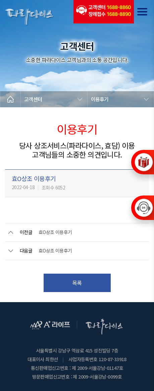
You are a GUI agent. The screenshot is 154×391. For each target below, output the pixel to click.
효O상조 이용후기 (55, 232)
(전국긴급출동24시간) (103, 11)
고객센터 (33, 99)
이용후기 (100, 99)
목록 (77, 283)
